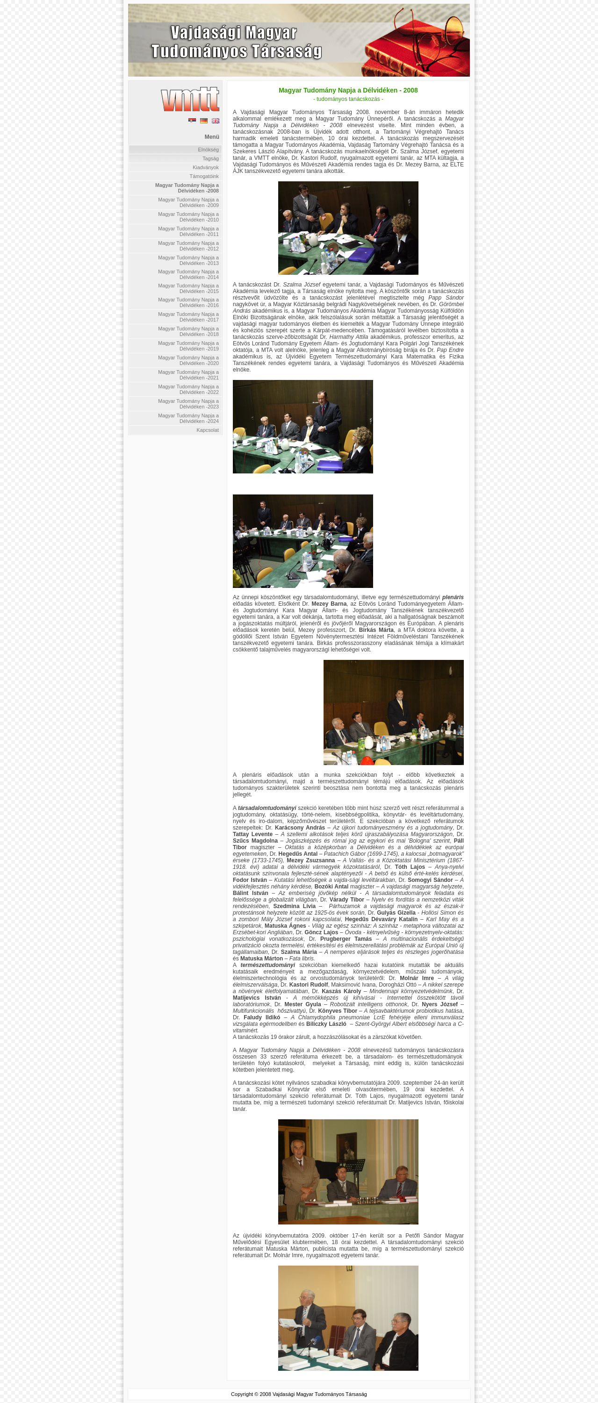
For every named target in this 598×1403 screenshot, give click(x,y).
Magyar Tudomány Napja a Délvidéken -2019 (188, 345)
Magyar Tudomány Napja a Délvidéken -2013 (188, 260)
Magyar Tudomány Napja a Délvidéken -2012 (188, 245)
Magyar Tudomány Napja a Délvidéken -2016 (188, 302)
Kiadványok (206, 167)
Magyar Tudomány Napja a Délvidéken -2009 (188, 202)
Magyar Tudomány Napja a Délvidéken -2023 (188, 403)
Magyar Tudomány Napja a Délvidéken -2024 (188, 418)
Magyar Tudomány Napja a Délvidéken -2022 (188, 389)
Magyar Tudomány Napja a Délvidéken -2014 (188, 274)
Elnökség (208, 149)
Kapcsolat (208, 430)
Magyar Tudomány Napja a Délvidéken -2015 (188, 288)
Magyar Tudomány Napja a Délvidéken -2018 (188, 331)
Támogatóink (204, 176)
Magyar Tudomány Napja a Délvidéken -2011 (188, 231)
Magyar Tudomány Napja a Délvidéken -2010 (188, 216)
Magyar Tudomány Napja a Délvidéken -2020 (188, 360)
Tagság (210, 158)
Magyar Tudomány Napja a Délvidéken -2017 (188, 316)
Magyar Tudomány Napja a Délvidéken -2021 (188, 374)
